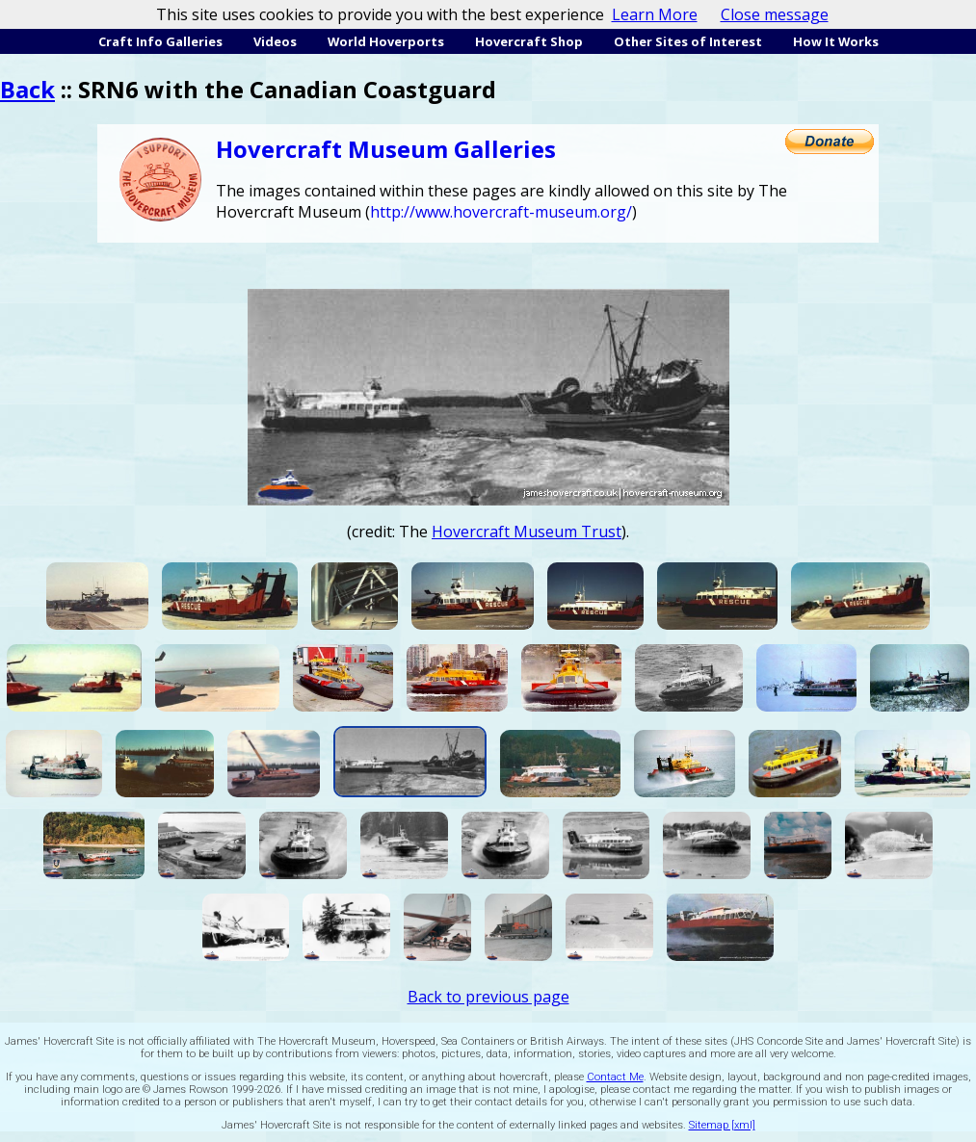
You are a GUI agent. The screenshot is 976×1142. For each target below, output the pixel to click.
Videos (275, 41)
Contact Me (615, 1077)
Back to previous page (488, 996)
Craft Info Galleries (160, 41)
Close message (775, 14)
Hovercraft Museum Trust (526, 531)
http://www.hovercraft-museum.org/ (501, 211)
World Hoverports (386, 41)
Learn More (655, 14)
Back (27, 89)
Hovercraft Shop (529, 41)
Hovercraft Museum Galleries (386, 149)
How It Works (836, 41)
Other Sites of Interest (688, 41)
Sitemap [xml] (722, 1125)
